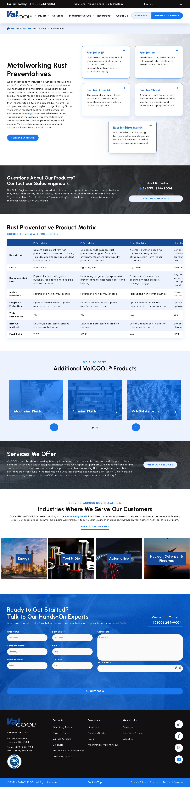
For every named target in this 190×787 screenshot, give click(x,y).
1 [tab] (92, 427)
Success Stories (97, 733)
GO (181, 4)
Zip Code (57, 659)
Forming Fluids (61, 733)
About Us (122, 15)
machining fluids (77, 516)
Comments (104, 631)
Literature (93, 727)
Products (42, 15)
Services (57, 15)
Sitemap (154, 782)
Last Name (58, 631)
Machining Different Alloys (103, 744)
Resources (105, 15)
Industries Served (81, 15)
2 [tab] (97, 427)
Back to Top (95, 782)
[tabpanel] (36, 400)
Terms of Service (173, 782)
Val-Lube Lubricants (64, 756)
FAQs (91, 739)
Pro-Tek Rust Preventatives (68, 750)
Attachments (104, 662)
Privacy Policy (138, 782)
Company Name (16, 645)
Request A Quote (167, 15)
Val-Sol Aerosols (62, 739)
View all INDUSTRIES (95, 526)
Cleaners (58, 744)
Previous (54, 427)
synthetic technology (20, 113)
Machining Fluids (62, 727)
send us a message (156, 198)
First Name (14, 631)
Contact (141, 15)
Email (56, 645)
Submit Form (95, 691)
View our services (160, 464)
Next (136, 427)
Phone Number (15, 659)
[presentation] (29, 677)
